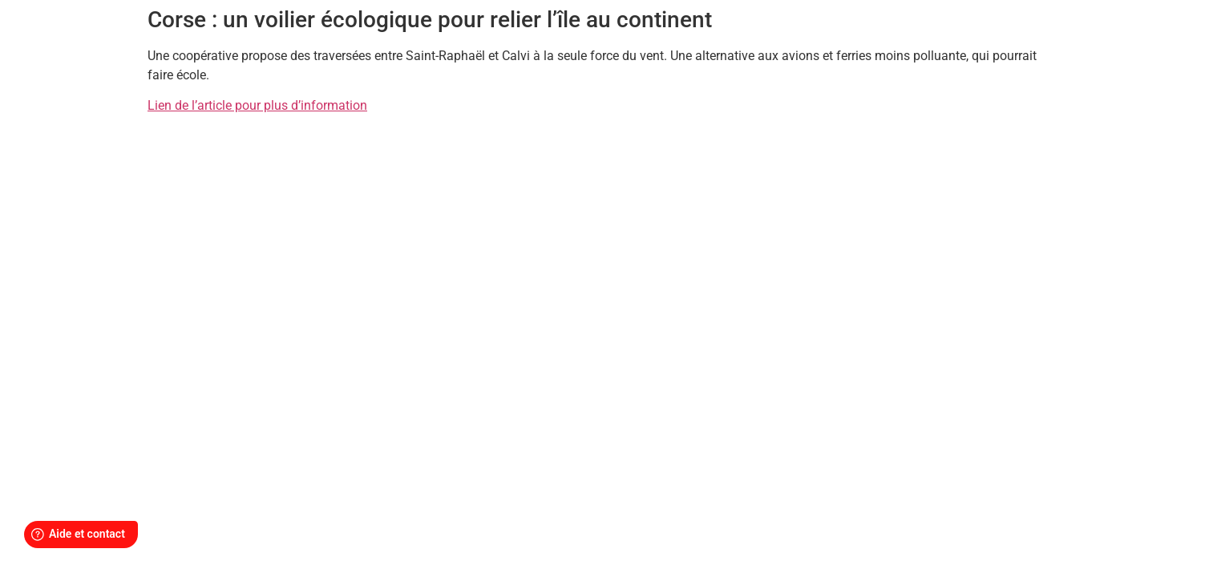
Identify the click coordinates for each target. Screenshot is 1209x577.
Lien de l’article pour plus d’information (257, 105)
